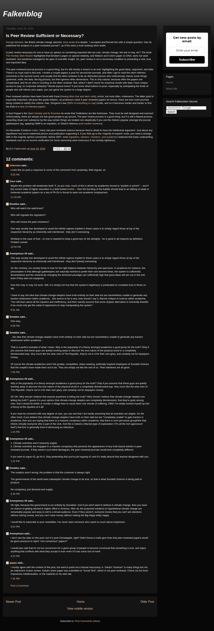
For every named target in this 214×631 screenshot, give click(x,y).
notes (35, 130)
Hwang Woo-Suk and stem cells (78, 96)
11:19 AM (16, 197)
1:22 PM (15, 461)
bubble (70, 189)
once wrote (69, 42)
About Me (171, 88)
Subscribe (187, 59)
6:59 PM (15, 325)
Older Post (147, 601)
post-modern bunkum (90, 123)
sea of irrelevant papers (32, 106)
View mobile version (80, 608)
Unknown (15, 165)
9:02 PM (15, 526)
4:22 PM (15, 556)
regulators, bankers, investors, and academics (93, 137)
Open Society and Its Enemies (44, 113)
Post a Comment (20, 585)
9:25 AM (15, 174)
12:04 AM (16, 246)
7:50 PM (15, 372)
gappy (13, 562)
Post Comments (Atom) (87, 621)
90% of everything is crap (81, 103)
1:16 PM (15, 431)
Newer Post (13, 601)
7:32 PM (15, 578)
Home (81, 601)
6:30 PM (15, 493)
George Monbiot (14, 42)
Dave (12, 181)
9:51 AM (15, 310)
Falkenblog (22, 14)
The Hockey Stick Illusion (19, 55)
